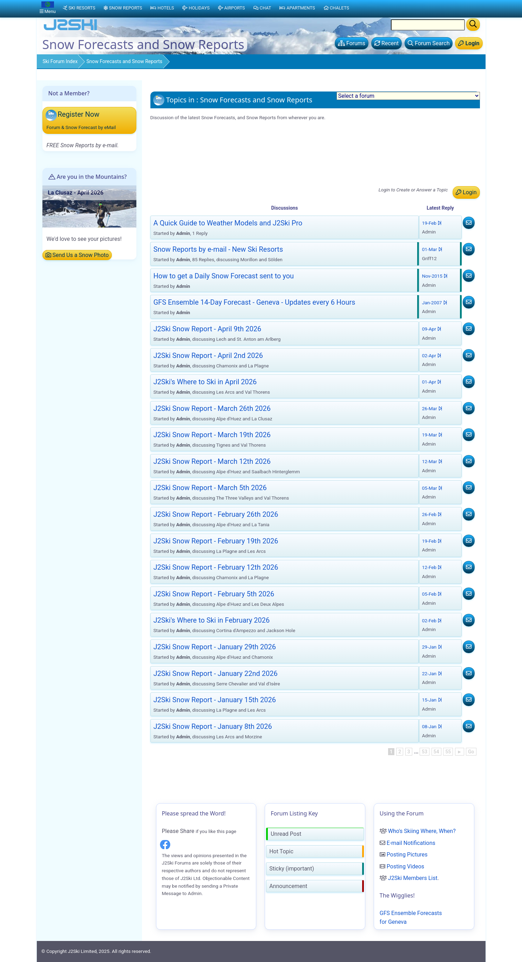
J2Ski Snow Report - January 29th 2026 (215, 647)
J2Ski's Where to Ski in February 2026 (212, 620)
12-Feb (432, 567)
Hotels (162, 8)
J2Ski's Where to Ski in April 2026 (194, 176)
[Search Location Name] (428, 25)
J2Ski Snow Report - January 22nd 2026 (216, 673)
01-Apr (432, 382)
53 (424, 751)
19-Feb (432, 223)
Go (471, 751)
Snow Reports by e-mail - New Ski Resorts (205, 140)
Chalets (336, 8)
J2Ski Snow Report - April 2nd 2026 (197, 167)
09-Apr (432, 329)
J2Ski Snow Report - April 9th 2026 (196, 158)
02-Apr (432, 355)
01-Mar (432, 249)
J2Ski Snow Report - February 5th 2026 (214, 594)
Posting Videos (405, 866)
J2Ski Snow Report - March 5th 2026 (210, 487)
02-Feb (432, 620)
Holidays (195, 8)
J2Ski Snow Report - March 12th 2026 (212, 461)
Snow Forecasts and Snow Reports (124, 61)
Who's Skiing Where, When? (422, 831)
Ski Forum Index (60, 61)
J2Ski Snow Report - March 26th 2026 (200, 185)
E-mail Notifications (411, 843)
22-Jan (432, 673)
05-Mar (432, 488)
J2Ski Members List (413, 878)
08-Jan (432, 726)
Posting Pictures (407, 854)
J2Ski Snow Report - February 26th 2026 (216, 514)
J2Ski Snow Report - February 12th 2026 (216, 567)
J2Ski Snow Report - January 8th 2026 (213, 726)
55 (448, 751)
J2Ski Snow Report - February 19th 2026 (216, 541)
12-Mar (432, 461)
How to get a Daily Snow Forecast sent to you (224, 276)
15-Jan (432, 700)
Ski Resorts (79, 8)
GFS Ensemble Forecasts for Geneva (411, 918)
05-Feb (432, 594)
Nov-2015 (435, 276)
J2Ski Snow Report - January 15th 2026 (215, 700)
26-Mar (432, 408)
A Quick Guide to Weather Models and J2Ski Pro (212, 131)
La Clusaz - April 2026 (76, 192)
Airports (231, 8)
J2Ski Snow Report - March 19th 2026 (212, 435)
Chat (262, 8)
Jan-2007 (434, 302)
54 (436, 751)
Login (466, 192)
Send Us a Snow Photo (77, 255)
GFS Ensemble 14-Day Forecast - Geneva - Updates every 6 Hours (234, 149)
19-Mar (432, 435)
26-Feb (432, 514)
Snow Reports (123, 8)
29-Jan (432, 647)
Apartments (297, 8)
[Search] (473, 24)
